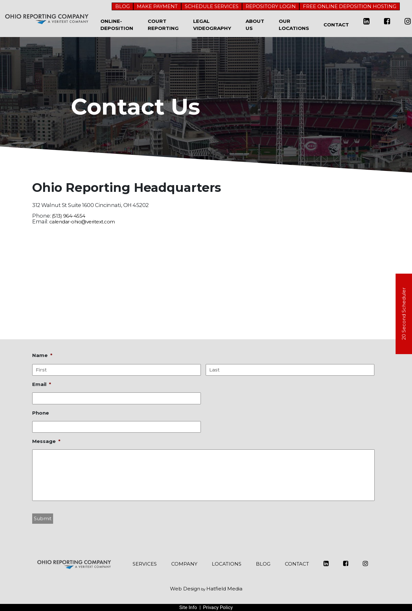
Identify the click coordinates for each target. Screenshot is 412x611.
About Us (255, 25)
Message (46, 441)
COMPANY (184, 564)
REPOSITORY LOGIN (271, 6)
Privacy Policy (218, 607)
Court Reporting (163, 25)
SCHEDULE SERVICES (212, 6)
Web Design (185, 589)
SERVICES (145, 564)
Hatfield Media (224, 589)
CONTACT (297, 564)
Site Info (188, 607)
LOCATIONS (226, 564)
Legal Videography (212, 25)
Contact (336, 25)
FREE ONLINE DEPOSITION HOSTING (349, 6)
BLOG (122, 6)
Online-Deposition (116, 25)
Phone (40, 413)
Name (42, 355)
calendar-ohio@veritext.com (82, 222)
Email (41, 384)
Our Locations (294, 25)
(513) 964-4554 (68, 216)
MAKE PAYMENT (157, 6)
